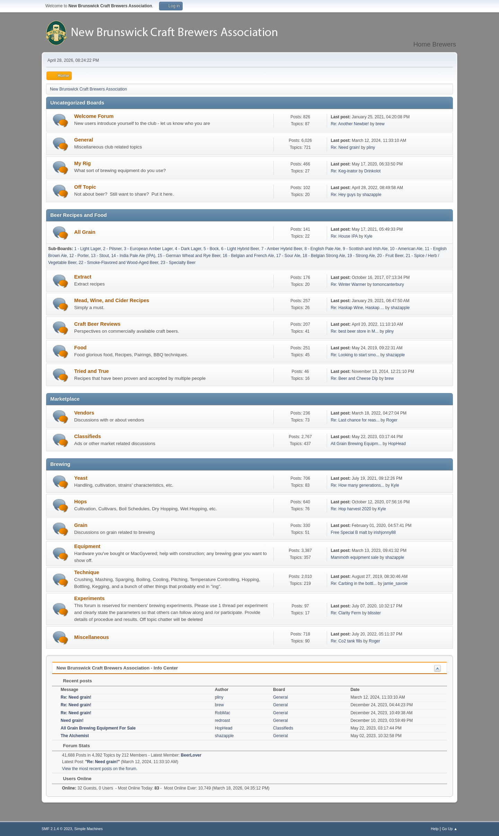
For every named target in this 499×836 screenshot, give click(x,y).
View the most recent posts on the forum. (100, 768)
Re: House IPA (344, 236)
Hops (80, 501)
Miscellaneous (91, 637)
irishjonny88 (385, 532)
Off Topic (85, 187)
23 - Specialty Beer (177, 262)
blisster (374, 613)
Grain (80, 525)
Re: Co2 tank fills (346, 641)
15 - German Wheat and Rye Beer (189, 255)
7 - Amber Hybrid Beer (281, 248)
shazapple (372, 194)
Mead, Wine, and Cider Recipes (111, 300)
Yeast (80, 478)
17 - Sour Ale (288, 255)
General (83, 140)
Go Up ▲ (449, 829)
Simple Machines (88, 829)
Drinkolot (372, 171)
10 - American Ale (406, 248)
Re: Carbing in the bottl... (354, 583)
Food (80, 347)
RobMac (222, 712)
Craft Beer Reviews (97, 324)
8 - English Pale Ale (323, 248)
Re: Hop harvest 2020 (351, 508)
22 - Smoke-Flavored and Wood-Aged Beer (118, 262)
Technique (86, 572)
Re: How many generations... (357, 485)
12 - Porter (79, 255)
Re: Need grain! (345, 147)
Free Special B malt (349, 532)
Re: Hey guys (343, 194)
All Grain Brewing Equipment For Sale (98, 728)
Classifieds (87, 436)
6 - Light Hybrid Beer (240, 248)
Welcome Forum (94, 116)
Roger (391, 420)
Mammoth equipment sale (354, 557)
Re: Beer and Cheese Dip (354, 378)
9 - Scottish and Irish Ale (365, 248)
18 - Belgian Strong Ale (324, 255)
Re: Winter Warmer (348, 284)
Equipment (87, 546)
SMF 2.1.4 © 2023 (57, 829)
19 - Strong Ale (361, 255)
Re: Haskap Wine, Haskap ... (357, 307)
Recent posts (74, 680)
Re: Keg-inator (344, 171)
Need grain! (72, 720)
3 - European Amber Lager (148, 248)
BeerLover (191, 755)
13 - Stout (100, 255)
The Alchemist (75, 735)
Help (434, 829)
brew (380, 123)
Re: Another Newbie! (350, 123)
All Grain (84, 232)
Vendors (84, 413)
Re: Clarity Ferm (346, 613)
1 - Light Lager (87, 248)
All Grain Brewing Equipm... (356, 443)
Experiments (89, 598)
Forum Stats (73, 745)
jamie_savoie (395, 583)
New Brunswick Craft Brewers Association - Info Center (117, 668)
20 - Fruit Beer (390, 255)
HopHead (397, 443)
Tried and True (91, 371)
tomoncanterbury (388, 284)
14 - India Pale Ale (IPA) (133, 255)
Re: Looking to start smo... (355, 354)
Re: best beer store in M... (354, 331)
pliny (371, 147)
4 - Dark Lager (188, 248)
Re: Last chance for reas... (355, 420)
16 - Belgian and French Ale (248, 255)
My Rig (82, 163)
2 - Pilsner (112, 248)
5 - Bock (211, 248)
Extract (82, 277)
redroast (222, 720)
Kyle (368, 236)
